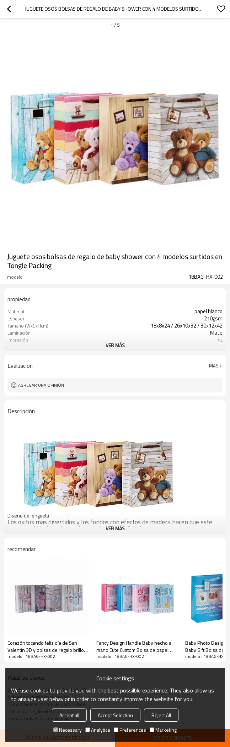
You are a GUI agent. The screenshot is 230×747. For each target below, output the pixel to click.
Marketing (163, 729)
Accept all (69, 715)
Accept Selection (115, 715)
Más (214, 365)
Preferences (130, 729)
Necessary (67, 729)
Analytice (97, 729)
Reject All (161, 715)
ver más (115, 345)
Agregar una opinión (41, 385)
